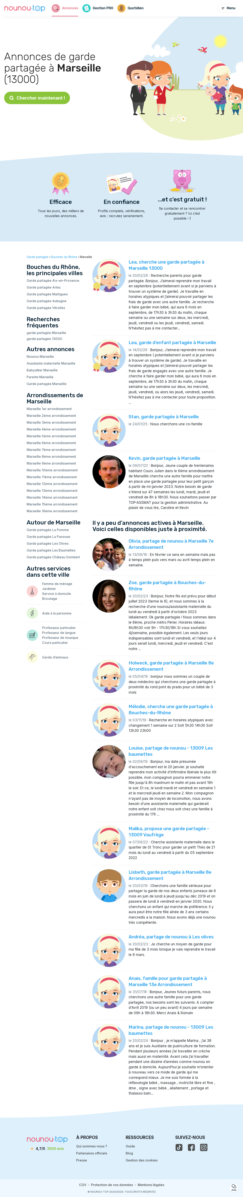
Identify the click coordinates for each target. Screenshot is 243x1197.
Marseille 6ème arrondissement (51, 443)
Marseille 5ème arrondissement (51, 436)
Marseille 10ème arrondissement (52, 470)
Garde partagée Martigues (47, 294)
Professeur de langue (59, 633)
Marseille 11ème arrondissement (52, 477)
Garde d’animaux (55, 657)
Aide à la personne (56, 613)
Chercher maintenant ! (37, 98)
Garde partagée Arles (43, 287)
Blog (129, 1153)
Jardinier (49, 589)
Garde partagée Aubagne (46, 301)
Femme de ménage (57, 584)
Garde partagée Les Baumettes (51, 550)
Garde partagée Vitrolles (46, 308)
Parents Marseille (40, 377)
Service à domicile (56, 594)
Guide (130, 1146)
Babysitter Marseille (42, 370)
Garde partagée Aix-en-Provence (53, 280)
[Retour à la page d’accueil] (24, 8)
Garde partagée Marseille (46, 384)
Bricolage (49, 599)
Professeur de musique (60, 638)
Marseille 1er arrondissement (49, 409)
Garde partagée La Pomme (48, 530)
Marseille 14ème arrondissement (52, 497)
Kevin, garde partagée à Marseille (164, 458)
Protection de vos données (112, 1185)
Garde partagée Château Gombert (53, 557)
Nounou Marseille (40, 356)
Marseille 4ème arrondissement (51, 429)
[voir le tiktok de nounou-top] (179, 1147)
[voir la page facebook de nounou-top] (191, 1147)
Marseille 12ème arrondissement (52, 484)
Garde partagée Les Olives (48, 543)
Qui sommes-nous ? (91, 1146)
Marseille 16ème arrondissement (52, 511)
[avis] (47, 1149)
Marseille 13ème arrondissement (52, 491)
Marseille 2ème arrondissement (51, 416)
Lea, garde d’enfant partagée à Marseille (172, 342)
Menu (228, 8)
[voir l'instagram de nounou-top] (203, 1147)
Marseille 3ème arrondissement (51, 422)
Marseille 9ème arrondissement (51, 463)
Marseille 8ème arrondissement (51, 456)
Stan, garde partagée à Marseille (164, 417)
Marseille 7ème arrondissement (51, 450)
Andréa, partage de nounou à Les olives (171, 937)
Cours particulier (55, 643)
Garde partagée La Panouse (48, 537)
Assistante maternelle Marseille (51, 363)
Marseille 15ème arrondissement (52, 504)
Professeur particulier (59, 628)
